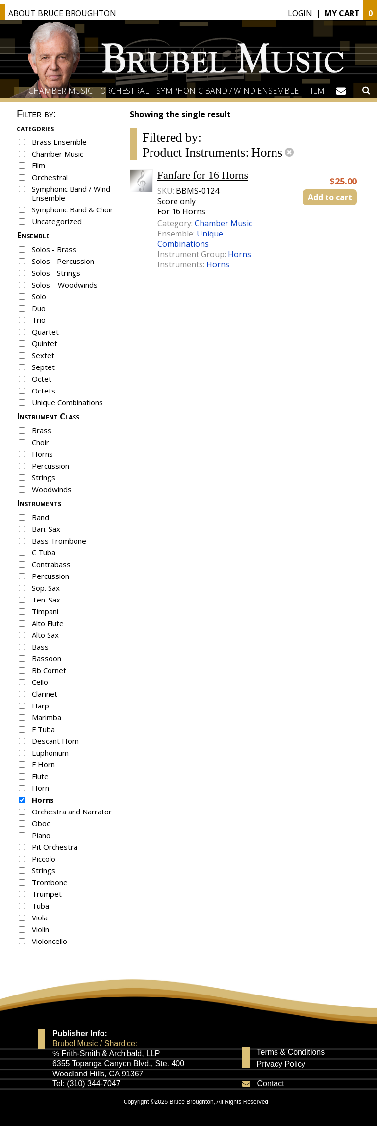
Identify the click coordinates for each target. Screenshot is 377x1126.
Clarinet (44, 694)
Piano (41, 835)
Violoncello (49, 941)
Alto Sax (45, 635)
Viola (40, 917)
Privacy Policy (281, 1064)
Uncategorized (57, 221)
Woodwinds (52, 489)
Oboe (41, 823)
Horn (40, 788)
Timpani (45, 611)
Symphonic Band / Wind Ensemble (227, 91)
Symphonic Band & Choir (72, 209)
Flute (40, 776)
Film (315, 91)
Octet (41, 379)
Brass (41, 430)
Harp (40, 705)
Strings (43, 477)
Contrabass (51, 564)
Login (300, 13)
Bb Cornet (49, 670)
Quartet (45, 332)
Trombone (50, 882)
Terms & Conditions (291, 1052)
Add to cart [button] (330, 197)
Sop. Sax (46, 588)
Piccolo (43, 859)
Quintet (44, 343)
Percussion (50, 466)
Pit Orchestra (54, 847)
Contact (270, 1083)
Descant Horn (55, 741)
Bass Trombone (59, 541)
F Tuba (43, 729)
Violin (40, 929)
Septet (43, 367)
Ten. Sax (46, 599)
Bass (40, 647)
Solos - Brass (54, 249)
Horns (42, 454)
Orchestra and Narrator (72, 811)
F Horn (43, 764)
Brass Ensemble (59, 142)
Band (40, 517)
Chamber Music (60, 91)
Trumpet (47, 894)
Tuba (40, 906)
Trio (39, 320)
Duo (39, 308)
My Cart (342, 13)
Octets (43, 390)
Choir (40, 442)
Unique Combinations (67, 402)
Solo (39, 296)
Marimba (46, 717)
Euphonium (50, 753)
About (62, 13)
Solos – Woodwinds (65, 284)
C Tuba (43, 552)
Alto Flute (48, 623)
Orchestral (124, 91)
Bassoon (46, 658)
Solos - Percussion (63, 261)
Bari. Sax (46, 529)
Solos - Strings (56, 273)
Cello (40, 682)
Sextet (43, 355)
